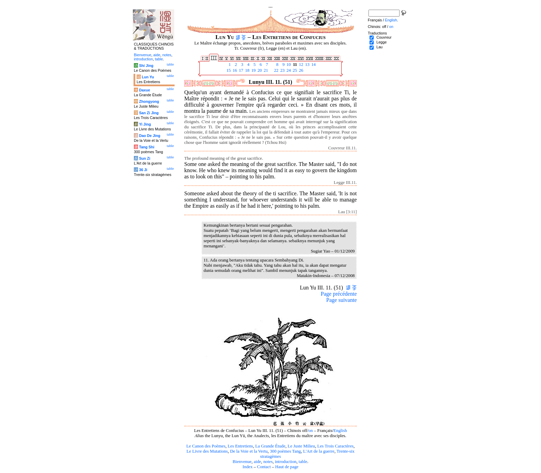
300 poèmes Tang (285, 451)
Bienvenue (242, 461)
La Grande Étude (270, 446)
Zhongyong (149, 101)
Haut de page (287, 466)
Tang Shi (146, 147)
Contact (264, 466)
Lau (379, 47)
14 (313, 64)
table (303, 461)
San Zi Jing (149, 113)
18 (246, 70)
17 (240, 70)
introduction (286, 461)
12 (300, 64)
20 (259, 70)
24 (288, 70)
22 (275, 70)
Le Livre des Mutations (207, 451)
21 (265, 70)
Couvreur (384, 37)
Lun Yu (148, 77)
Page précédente (339, 294)
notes (268, 461)
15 (228, 70)
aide (257, 461)
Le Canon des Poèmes (205, 446)
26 (300, 70)
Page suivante (341, 300)
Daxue (144, 90)
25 (294, 70)
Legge (381, 42)
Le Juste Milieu (301, 446)
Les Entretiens (240, 446)
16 (234, 70)
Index (248, 466)
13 (306, 64)
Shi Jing (146, 65)
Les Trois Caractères (335, 446)
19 (253, 70)
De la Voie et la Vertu (249, 451)
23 (282, 70)
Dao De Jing (149, 136)
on (310, 430)
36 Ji (143, 170)
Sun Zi (144, 158)
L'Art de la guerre (318, 451)
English (340, 430)
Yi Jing (145, 124)
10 (288, 64)
